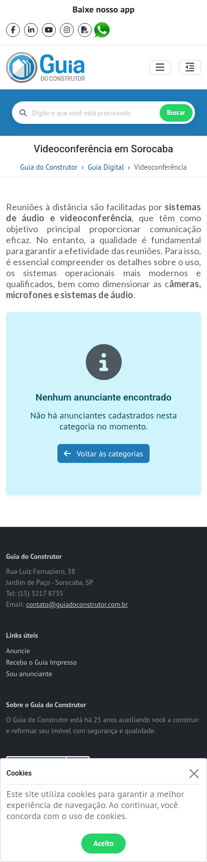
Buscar (176, 112)
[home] (45, 67)
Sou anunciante (29, 673)
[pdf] (85, 30)
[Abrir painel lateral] (190, 67)
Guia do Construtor (49, 167)
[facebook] (13, 30)
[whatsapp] (103, 30)
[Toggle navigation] (160, 67)
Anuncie (18, 650)
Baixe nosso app (103, 9)
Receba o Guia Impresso (41, 662)
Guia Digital (106, 167)
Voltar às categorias (103, 453)
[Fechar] (194, 773)
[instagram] (67, 30)
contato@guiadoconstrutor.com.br (77, 604)
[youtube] (49, 30)
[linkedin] (31, 30)
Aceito (103, 843)
